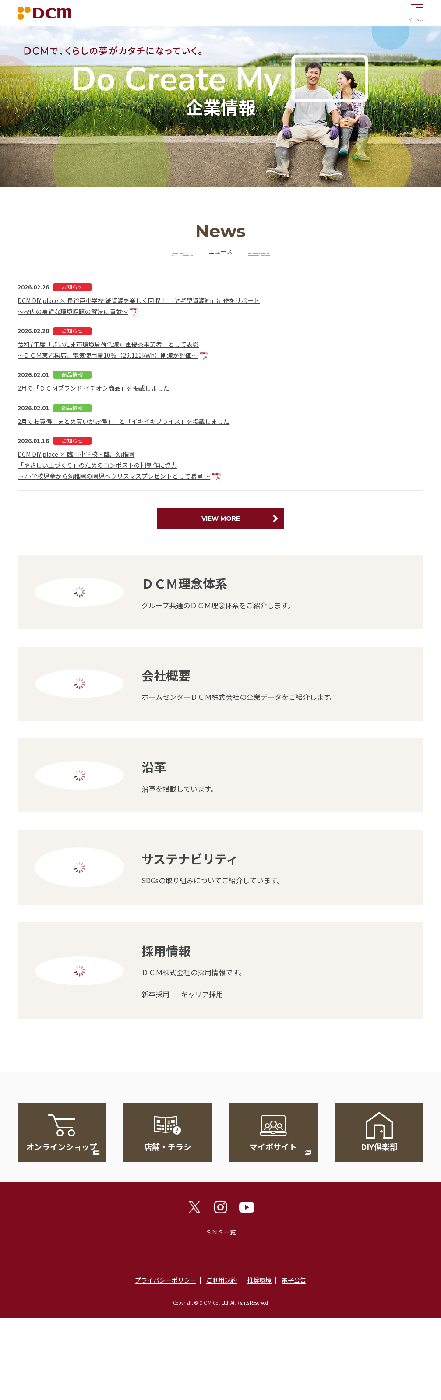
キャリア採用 (202, 994)
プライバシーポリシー (165, 1280)
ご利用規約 (221, 1280)
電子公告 (294, 1280)
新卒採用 (155, 994)
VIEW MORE (220, 518)
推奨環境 (259, 1280)
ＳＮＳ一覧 (220, 1231)
